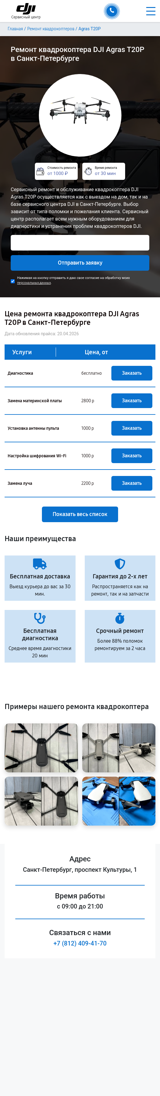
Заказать (132, 373)
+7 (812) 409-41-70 (80, 943)
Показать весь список (80, 514)
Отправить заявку (80, 262)
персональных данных (34, 283)
